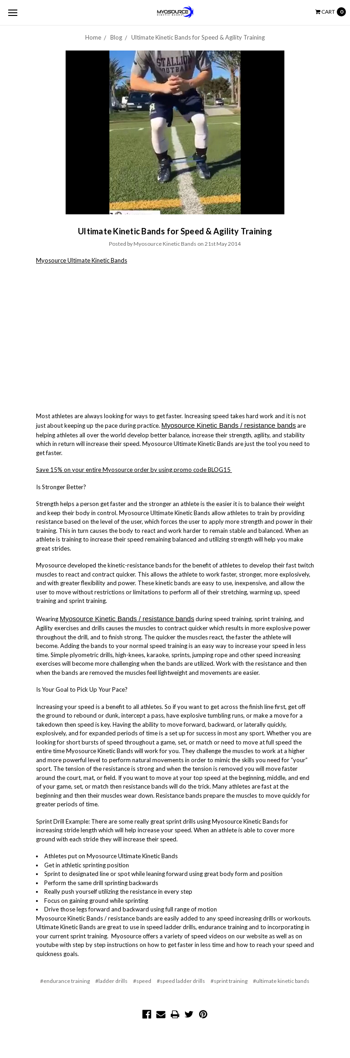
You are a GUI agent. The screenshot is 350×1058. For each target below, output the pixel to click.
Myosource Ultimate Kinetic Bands (81, 260)
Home (93, 37)
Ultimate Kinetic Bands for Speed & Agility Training (198, 37)
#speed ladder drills (181, 980)
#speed (142, 980)
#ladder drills (111, 980)
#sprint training (229, 980)
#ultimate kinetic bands (281, 980)
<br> (150, 337)
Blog (116, 37)
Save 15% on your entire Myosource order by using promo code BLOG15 (134, 469)
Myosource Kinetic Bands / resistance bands (228, 425)
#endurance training (65, 980)
